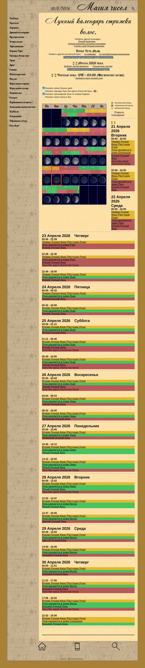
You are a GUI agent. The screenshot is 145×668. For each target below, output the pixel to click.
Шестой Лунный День (54, 521)
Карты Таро (16, 50)
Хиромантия (16, 46)
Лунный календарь (19, 32)
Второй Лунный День (54, 247)
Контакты (15, 116)
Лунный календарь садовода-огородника (86, 44)
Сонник (13, 69)
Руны (12, 60)
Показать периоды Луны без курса (61, 91)
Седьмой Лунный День (55, 555)
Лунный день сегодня (102, 66)
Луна (11, 64)
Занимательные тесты (22, 106)
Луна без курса (119, 161)
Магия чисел (102, 6)
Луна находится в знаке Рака (121, 183)
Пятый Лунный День (53, 452)
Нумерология (16, 37)
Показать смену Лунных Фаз (58, 97)
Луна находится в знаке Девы (59, 401)
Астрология (15, 41)
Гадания (13, 27)
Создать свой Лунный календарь (89, 46)
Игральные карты (19, 83)
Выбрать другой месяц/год (76, 66)
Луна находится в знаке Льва (58, 277)
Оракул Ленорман (19, 55)
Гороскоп (14, 23)
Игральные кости (18, 88)
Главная (13, 18)
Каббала (14, 111)
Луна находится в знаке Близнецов (121, 151)
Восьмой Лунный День (55, 606)
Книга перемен (17, 74)
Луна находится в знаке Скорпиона (62, 621)
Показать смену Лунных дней (58, 88)
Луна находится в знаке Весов (59, 504)
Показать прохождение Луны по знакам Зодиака (67, 94)
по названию (90, 54)
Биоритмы (15, 92)
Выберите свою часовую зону (89, 78)
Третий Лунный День (54, 365)
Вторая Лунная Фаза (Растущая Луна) (64, 308)
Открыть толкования (117, 113)
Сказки (13, 97)
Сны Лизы (14, 125)
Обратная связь (18, 120)
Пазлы (13, 78)
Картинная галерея (20, 102)
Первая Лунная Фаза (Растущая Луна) (120, 144)
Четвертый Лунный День (56, 419)
